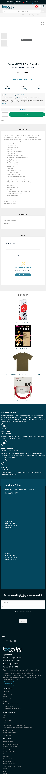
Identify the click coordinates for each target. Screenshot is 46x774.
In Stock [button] (23, 109)
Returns (5, 718)
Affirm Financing (8, 730)
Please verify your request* (23, 611)
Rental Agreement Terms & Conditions (14, 725)
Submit (23, 621)
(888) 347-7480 (17, 658)
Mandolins (18, 15)
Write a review (30, 67)
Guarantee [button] (8, 90)
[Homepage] (12, 7)
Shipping (5, 715)
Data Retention (7, 735)
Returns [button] (38, 90)
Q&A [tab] (14, 243)
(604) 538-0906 (11, 661)
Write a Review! (23, 275)
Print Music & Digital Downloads (12, 766)
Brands (5, 768)
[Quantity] (5, 114)
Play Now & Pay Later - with (32, 2)
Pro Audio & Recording (9, 751)
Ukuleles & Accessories (10, 746)
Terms (5, 723)
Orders (5, 701)
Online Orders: (7, 658)
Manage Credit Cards (9, 706)
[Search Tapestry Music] (22, 11)
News (4, 771)
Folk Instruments (11, 15)
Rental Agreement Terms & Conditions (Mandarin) (17, 727)
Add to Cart (26, 114)
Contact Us (8, 683)
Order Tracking (7, 694)
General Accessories (9, 764)
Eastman (26, 72)
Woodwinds (6, 756)
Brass (4, 754)
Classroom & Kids (8, 759)
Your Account (7, 699)
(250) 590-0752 (10, 667)
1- (12, 658)
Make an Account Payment (11, 704)
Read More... (5, 103)
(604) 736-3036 (11, 664)
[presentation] (23, 616)
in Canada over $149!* (14, 2)
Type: (5, 223)
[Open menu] (43, 11)
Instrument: (7, 220)
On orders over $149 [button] (23, 90)
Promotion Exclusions (9, 732)
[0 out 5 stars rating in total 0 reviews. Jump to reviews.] (18, 67)
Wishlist (5, 696)
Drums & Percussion (9, 761)
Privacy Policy (7, 720)
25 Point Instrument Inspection (12, 709)
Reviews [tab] (8, 243)
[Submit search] (4, 11)
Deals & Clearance (8, 742)
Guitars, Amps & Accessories (11, 744)
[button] (42, 23)
